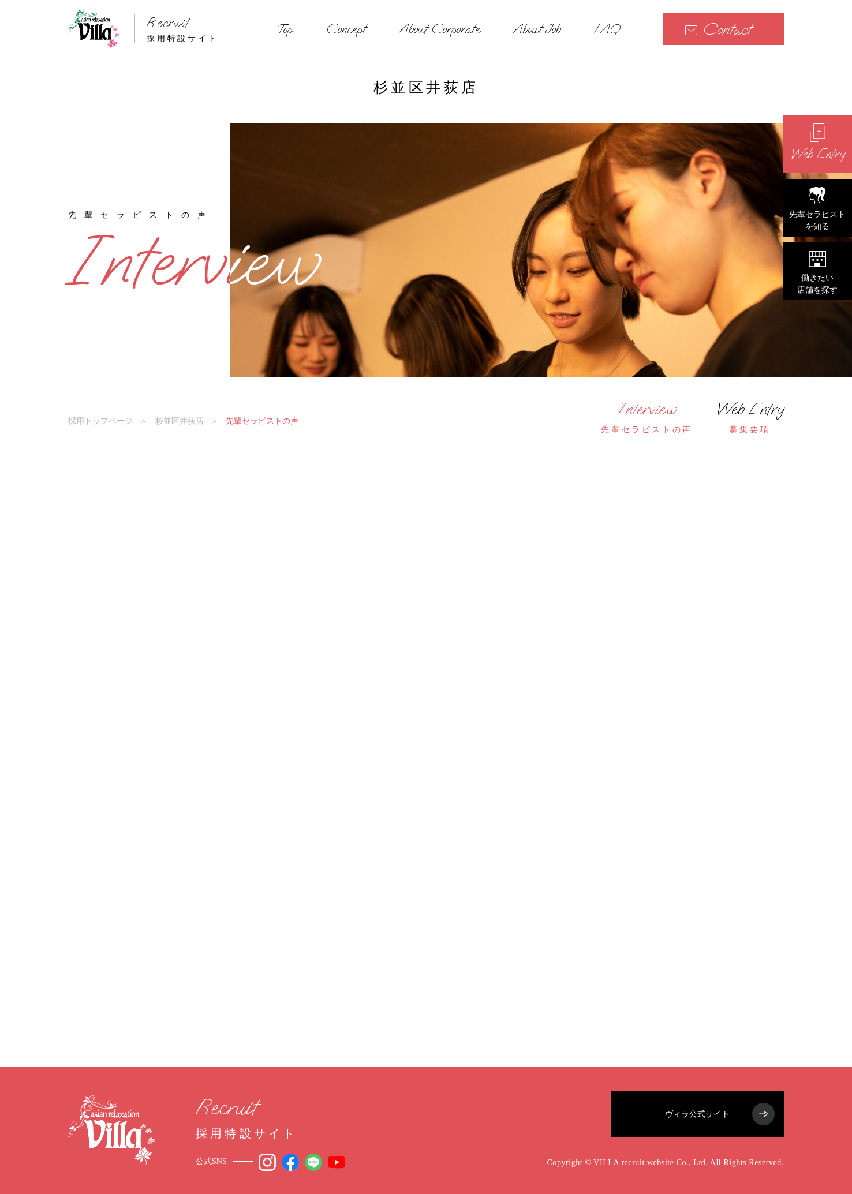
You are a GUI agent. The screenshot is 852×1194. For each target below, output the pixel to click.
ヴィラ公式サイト (720, 1114)
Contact (718, 29)
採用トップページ (100, 420)
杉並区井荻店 (179, 420)
